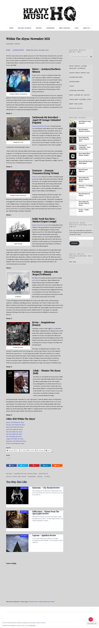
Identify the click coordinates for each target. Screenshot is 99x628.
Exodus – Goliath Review (84, 210)
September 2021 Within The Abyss (16, 441)
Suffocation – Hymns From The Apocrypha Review (45, 512)
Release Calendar (24, 28)
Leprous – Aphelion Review (44, 535)
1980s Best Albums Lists (80, 99)
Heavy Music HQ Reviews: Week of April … (84, 139)
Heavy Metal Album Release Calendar (84, 154)
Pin (34, 465)
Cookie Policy (32, 625)
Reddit (57, 465)
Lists (76, 28)
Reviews (39, 28)
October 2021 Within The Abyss (15, 443)
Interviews (50, 28)
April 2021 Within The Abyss (14, 429)
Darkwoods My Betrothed (39, 126)
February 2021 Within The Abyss (15, 425)
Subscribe (74, 243)
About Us (86, 28)
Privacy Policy (76, 108)
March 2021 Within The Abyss (14, 427)
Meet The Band (64, 28)
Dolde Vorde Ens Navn (39, 225)
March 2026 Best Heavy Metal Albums (85, 162)
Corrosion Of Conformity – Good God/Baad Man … (84, 147)
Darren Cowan (13, 44)
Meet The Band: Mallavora (83, 170)
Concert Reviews (77, 90)
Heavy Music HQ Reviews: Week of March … (84, 179)
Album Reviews (76, 77)
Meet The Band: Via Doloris (84, 194)
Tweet (22, 465)
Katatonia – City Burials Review (46, 488)
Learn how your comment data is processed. (41, 601)
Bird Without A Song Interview (85, 122)
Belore (39, 75)
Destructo (35, 176)
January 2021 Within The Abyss (15, 422)
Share (11, 465)
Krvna (53, 328)
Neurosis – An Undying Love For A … (86, 186)
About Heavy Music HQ (79, 72)
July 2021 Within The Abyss (14, 436)
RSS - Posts (72, 262)
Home (11, 28)
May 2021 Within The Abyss (14, 432)
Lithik (47, 476)
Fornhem (37, 280)
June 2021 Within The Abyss (14, 434)
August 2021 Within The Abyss (14, 439)
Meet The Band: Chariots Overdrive (84, 130)
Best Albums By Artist (79, 95)
